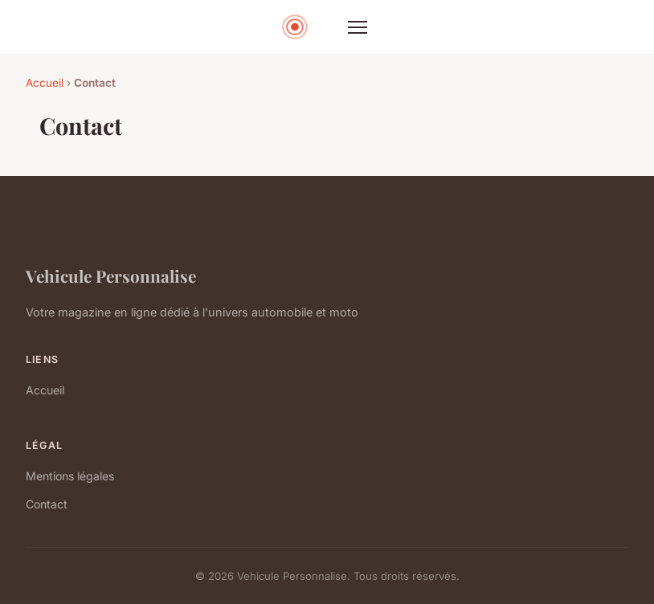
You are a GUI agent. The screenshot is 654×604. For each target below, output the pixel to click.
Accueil (44, 82)
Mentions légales (70, 476)
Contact (46, 504)
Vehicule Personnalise (111, 275)
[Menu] (357, 27)
